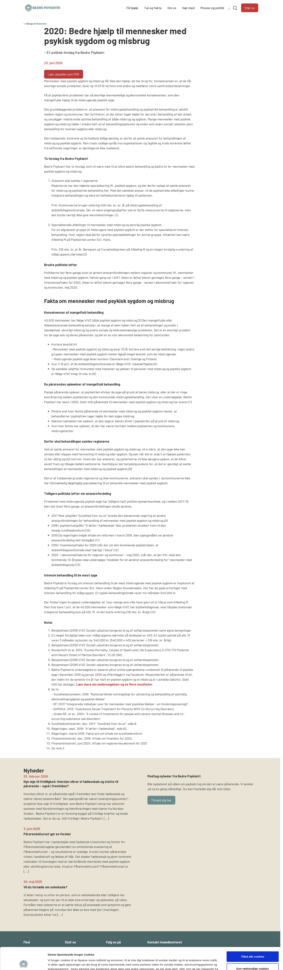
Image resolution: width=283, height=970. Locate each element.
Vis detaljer (189, 962)
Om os (171, 8)
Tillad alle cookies (252, 934)
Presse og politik (212, 8)
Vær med (188, 8)
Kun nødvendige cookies (252, 946)
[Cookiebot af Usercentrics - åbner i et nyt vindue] (24, 963)
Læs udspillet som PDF (63, 74)
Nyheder (42, 23)
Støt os (250, 8)
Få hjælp (132, 8)
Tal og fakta (153, 8)
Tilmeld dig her (161, 800)
